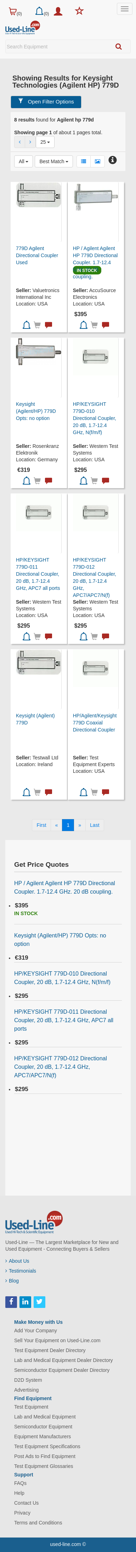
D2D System (28, 1380)
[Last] (94, 825)
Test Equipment (31, 1407)
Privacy (22, 1513)
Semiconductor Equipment (43, 1426)
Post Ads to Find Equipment (44, 1456)
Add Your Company (35, 1330)
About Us (17, 1261)
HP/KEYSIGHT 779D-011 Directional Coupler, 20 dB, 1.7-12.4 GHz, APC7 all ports (38, 574)
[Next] (80, 825)
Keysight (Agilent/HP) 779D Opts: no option (36, 411)
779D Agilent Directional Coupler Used (37, 255)
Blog (12, 1281)
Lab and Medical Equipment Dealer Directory (63, 1360)
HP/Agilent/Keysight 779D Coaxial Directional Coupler (95, 723)
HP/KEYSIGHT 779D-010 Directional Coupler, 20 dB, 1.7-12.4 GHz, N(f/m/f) (94, 418)
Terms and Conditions (38, 1523)
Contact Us (26, 1503)
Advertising (26, 1390)
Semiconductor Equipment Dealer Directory (61, 1370)
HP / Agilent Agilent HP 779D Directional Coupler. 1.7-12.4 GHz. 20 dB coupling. (95, 262)
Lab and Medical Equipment (45, 1417)
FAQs (20, 1483)
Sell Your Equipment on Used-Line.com (57, 1340)
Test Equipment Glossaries (43, 1466)
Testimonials (20, 1271)
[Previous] (57, 825)
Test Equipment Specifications (47, 1446)
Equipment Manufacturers (42, 1436)
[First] (41, 825)
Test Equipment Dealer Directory (50, 1350)
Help (19, 1493)
